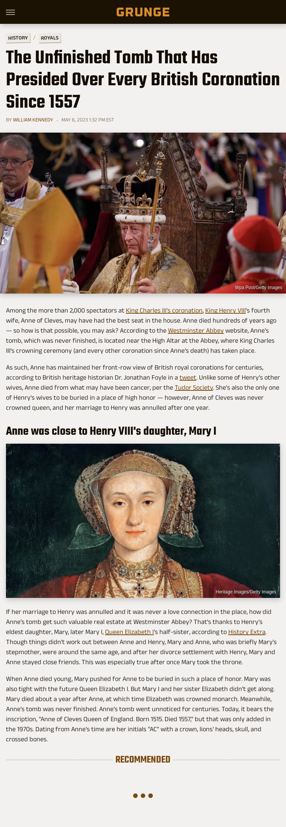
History (18, 37)
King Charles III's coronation (164, 310)
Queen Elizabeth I (129, 632)
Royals (49, 37)
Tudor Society (194, 387)
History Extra (247, 632)
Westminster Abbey (196, 330)
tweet (187, 377)
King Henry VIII (225, 310)
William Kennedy (33, 120)
